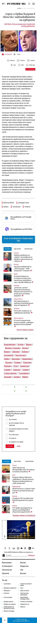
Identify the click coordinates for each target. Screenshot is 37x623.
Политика (16, 253)
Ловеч (6, 359)
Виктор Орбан (8, 203)
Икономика (6, 563)
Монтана (16, 359)
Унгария (27, 207)
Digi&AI (15, 274)
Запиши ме (31, 555)
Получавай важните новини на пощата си (18, 552)
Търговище (24, 373)
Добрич (25, 351)
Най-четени (17, 249)
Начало (19, 8)
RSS (31, 548)
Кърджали (8, 355)
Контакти (6, 593)
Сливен (7, 369)
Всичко (23, 573)
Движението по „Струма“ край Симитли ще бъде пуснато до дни (23, 491)
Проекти (5, 573)
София (25, 369)
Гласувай (10, 446)
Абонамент (7, 590)
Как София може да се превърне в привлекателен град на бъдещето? (23, 303)
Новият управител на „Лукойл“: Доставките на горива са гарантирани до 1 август (23, 258)
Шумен (17, 377)
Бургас (21, 344)
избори (5, 207)
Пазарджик (27, 359)
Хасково (7, 377)
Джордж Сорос (23, 203)
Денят (13, 475)
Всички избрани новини (25, 330)
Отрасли (14, 465)
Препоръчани (28, 249)
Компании (14, 496)
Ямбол (25, 377)
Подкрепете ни (24, 604)
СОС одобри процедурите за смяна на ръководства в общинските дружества (22, 510)
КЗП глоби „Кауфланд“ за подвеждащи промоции (23, 312)
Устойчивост (7, 566)
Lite (21, 570)
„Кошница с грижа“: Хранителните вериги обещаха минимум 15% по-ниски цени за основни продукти (23, 292)
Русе (15, 366)
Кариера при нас (8, 601)
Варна (29, 344)
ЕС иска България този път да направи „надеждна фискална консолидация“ (23, 323)
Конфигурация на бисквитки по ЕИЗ (9, 607)
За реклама (7, 584)
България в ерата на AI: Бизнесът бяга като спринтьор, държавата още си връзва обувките (23, 279)
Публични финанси (18, 318)
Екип (21, 588)
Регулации (16, 285)
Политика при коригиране (24, 594)
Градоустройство (18, 299)
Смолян (16, 369)
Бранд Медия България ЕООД (24, 598)
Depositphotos (26, 621)
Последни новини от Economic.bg (24, 515)
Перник (8, 362)
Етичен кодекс (8, 597)
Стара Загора (10, 373)
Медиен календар (9, 611)
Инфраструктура (16, 486)
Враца (7, 351)
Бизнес (23, 563)
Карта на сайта (24, 590)
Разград (7, 366)
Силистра (24, 366)
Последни (7, 249)
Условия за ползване (26, 601)
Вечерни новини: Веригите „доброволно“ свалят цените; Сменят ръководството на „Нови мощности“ (23, 480)
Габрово (15, 351)
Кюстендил (20, 355)
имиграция (16, 207)
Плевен (17, 362)
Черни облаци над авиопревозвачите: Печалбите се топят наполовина (23, 470)
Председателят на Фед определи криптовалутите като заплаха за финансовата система (19, 535)
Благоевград (9, 344)
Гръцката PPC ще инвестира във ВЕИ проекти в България (22, 500)
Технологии (7, 570)
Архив (18, 446)
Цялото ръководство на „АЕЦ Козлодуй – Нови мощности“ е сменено (23, 269)
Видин (25, 348)
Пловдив (27, 362)
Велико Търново (12, 348)
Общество (24, 566)
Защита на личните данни (26, 584)
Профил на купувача (10, 604)
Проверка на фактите (10, 588)
